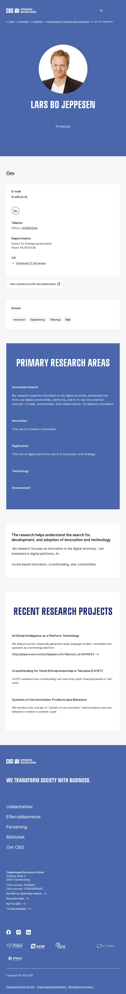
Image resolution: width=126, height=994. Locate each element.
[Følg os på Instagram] (18, 932)
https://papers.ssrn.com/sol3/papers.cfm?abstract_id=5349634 (53, 654)
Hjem (11, 21)
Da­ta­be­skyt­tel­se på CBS (20, 986)
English (99, 11)
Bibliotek (15, 837)
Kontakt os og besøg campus (24, 893)
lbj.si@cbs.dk (19, 196)
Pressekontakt (15, 898)
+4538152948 (29, 228)
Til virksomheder (16, 908)
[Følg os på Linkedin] (28, 932)
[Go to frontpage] (21, 10)
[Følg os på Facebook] (8, 932)
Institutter (38, 21)
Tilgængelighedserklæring (51, 986)
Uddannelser (19, 806)
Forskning (23, 21)
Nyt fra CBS (13, 903)
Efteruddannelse (23, 816)
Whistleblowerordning (80, 986)
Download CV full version (31, 263)
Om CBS (15, 847)
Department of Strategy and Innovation (68, 21)
